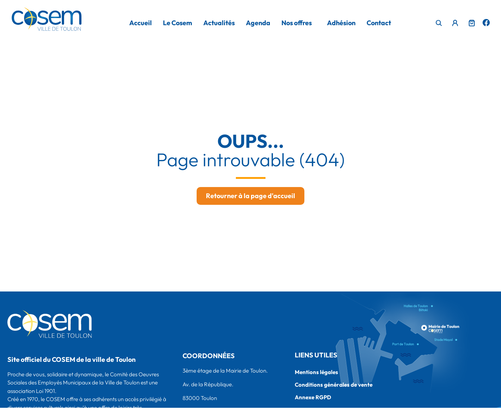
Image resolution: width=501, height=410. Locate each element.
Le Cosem (177, 23)
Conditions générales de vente (334, 384)
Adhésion (341, 23)
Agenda (258, 23)
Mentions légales (316, 372)
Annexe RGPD (313, 397)
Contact (379, 23)
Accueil (140, 23)
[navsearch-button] (439, 23)
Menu (453, 21)
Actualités (219, 23)
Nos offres (296, 23)
